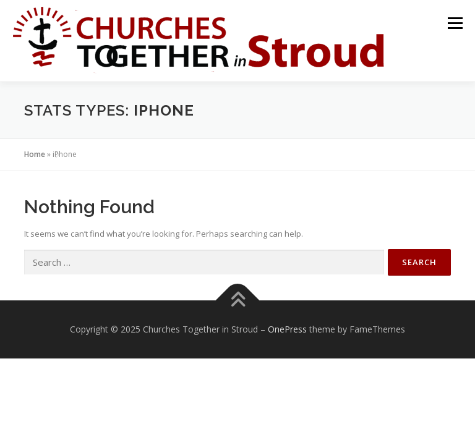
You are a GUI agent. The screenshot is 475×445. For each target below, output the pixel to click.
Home (34, 154)
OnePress (287, 329)
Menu (455, 22)
